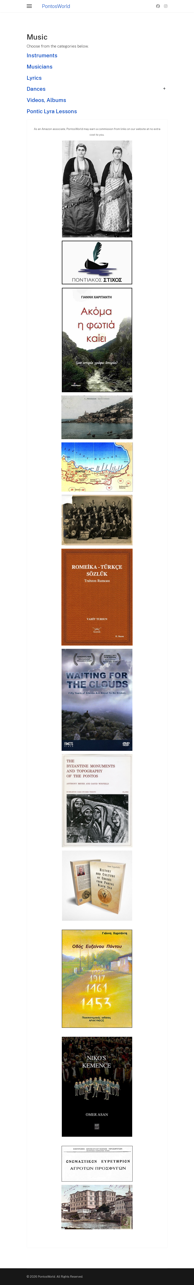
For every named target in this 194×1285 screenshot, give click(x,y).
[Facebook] (158, 6)
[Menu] (29, 6)
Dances (36, 89)
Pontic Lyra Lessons (52, 111)
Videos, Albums (46, 100)
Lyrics (34, 78)
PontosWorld (56, 6)
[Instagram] (165, 6)
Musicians (39, 66)
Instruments (42, 55)
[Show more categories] (164, 89)
